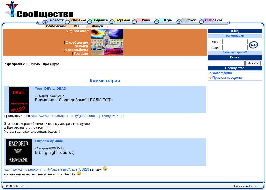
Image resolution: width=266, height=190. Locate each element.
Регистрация (235, 35)
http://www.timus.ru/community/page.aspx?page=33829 (46, 169)
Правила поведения (225, 78)
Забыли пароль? (235, 52)
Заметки (81, 46)
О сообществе (77, 42)
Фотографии (220, 73)
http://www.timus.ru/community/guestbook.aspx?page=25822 (77, 116)
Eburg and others (76, 31)
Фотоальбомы (76, 50)
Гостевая (81, 53)
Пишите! (254, 186)
